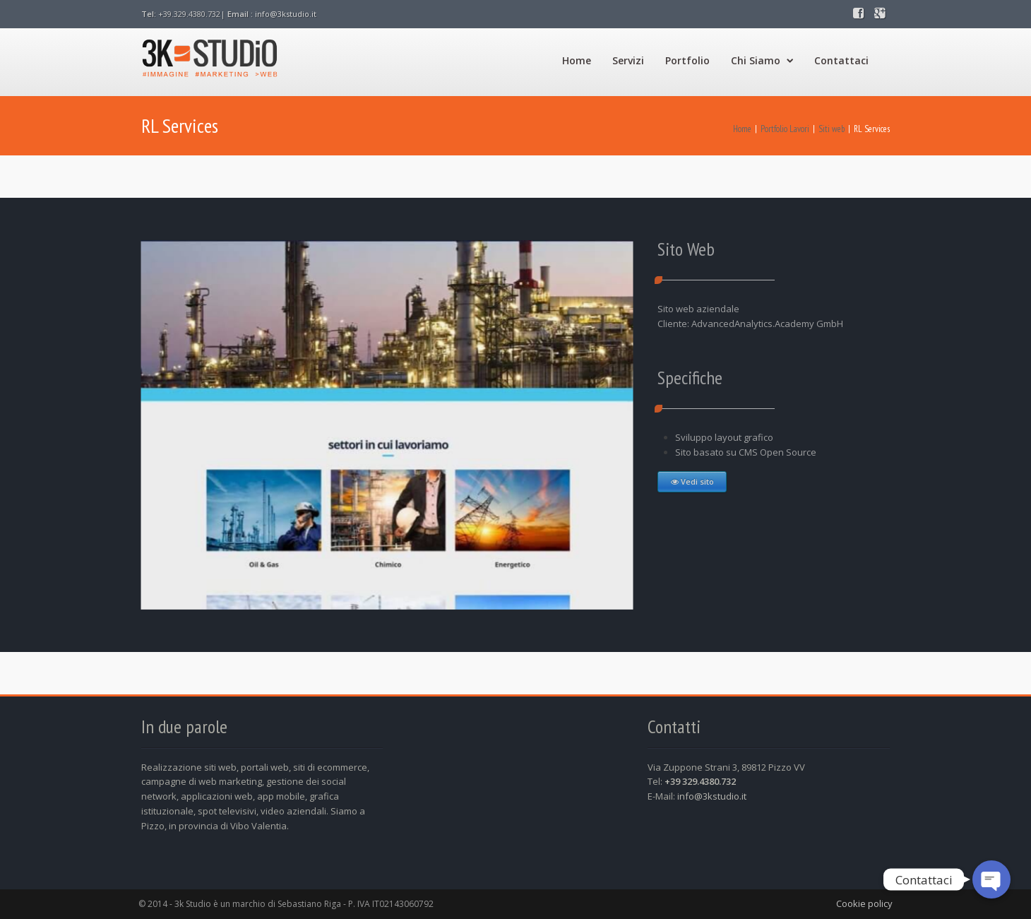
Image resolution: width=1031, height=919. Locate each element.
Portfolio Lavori (785, 129)
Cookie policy (864, 903)
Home (576, 60)
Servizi (628, 60)
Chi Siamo (762, 60)
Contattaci (841, 60)
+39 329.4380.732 (700, 781)
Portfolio (687, 60)
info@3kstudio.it (285, 13)
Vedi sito (694, 481)
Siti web (831, 129)
